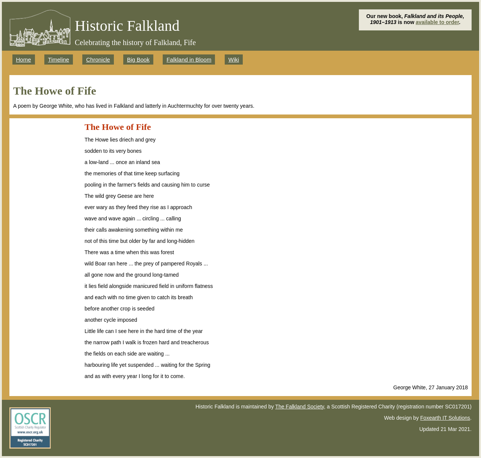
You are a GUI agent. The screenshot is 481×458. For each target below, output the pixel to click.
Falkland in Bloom (188, 59)
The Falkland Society (299, 407)
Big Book (138, 59)
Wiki (233, 59)
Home (23, 59)
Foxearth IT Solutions (445, 418)
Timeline (58, 59)
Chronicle (98, 59)
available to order (437, 22)
